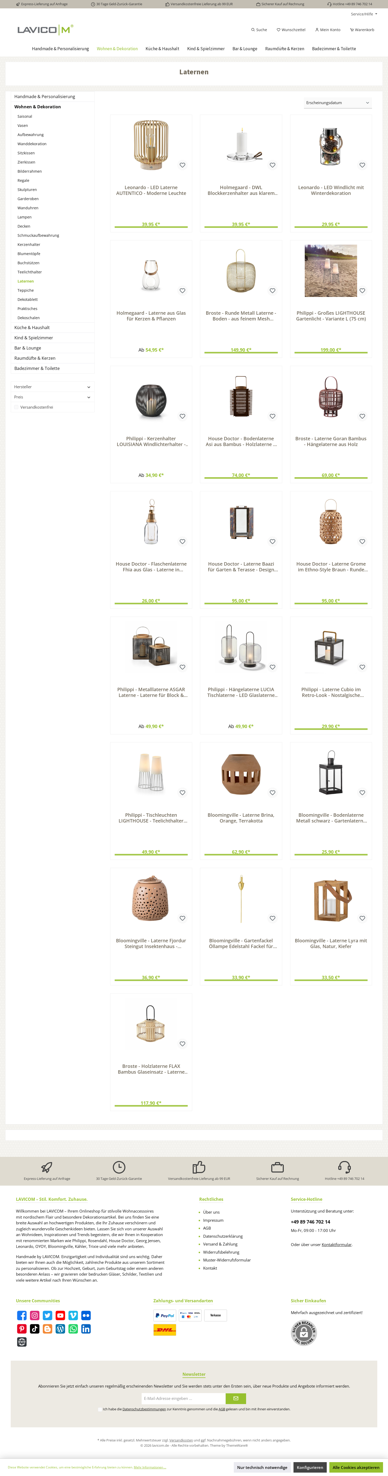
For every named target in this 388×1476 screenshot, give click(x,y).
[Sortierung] (338, 103)
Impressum (213, 1221)
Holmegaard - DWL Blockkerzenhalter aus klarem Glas (241, 190)
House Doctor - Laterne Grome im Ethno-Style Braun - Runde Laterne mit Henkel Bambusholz (331, 571)
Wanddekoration (32, 143)
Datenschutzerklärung (223, 1237)
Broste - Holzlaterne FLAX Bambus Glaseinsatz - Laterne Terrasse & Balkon (151, 1080)
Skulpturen (27, 189)
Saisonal (25, 116)
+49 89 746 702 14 (310, 1223)
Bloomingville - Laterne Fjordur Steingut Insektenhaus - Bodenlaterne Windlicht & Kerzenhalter (151, 953)
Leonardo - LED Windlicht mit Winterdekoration (331, 190)
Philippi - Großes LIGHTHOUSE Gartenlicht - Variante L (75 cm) (331, 317)
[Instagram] (35, 1317)
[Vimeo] (73, 1317)
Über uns (211, 1213)
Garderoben (28, 198)
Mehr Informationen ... (150, 1467)
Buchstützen (29, 262)
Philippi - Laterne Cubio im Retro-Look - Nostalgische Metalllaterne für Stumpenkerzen (331, 699)
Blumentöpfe (29, 253)
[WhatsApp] (73, 1330)
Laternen (26, 281)
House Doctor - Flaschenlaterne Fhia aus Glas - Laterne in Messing (151, 571)
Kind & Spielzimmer (33, 338)
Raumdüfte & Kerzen (35, 358)
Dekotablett (28, 299)
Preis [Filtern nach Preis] (52, 396)
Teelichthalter (30, 271)
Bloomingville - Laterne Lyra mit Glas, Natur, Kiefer (331, 953)
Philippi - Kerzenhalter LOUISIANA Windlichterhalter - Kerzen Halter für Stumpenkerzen (151, 444)
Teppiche (26, 290)
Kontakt (210, 1269)
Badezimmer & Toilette (37, 368)
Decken (24, 226)
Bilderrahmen (30, 171)
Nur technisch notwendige (262, 1467)
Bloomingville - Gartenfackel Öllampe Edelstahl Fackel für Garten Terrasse (241, 953)
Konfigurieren (310, 1467)
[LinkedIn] (86, 1330)
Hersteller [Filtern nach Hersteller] (52, 386)
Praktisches (27, 308)
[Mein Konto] (328, 29)
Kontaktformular (337, 1246)
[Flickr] (86, 1317)
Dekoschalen (29, 317)
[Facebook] (22, 1317)
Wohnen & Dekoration (37, 107)
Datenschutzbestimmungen (144, 1410)
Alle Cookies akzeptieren (356, 1467)
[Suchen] (259, 29)
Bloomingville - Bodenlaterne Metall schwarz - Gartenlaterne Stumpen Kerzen (331, 826)
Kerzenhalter (29, 244)
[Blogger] (47, 1330)
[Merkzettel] (291, 29)
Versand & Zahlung (220, 1245)
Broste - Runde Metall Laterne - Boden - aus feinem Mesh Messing (241, 317)
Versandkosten (181, 1442)
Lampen (25, 217)
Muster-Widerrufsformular (227, 1261)
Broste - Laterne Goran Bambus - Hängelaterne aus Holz (331, 444)
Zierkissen (26, 162)
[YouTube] (60, 1317)
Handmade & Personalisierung (44, 96)
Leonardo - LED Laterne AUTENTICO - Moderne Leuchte (151, 190)
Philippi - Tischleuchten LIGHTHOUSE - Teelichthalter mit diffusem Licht (151, 826)
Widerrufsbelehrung (221, 1253)
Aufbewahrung (31, 134)
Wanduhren (28, 207)
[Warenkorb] (360, 29)
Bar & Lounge (27, 348)
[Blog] (60, 1330)
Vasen (23, 125)
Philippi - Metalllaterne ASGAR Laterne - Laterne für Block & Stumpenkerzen (151, 699)
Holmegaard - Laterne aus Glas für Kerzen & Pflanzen (151, 317)
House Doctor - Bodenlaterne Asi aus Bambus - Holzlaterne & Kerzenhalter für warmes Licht (241, 444)
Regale (23, 180)
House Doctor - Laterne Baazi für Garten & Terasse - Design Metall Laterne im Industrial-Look (241, 571)
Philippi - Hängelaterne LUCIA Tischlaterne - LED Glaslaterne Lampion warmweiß (241, 699)
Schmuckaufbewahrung (38, 235)
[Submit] (235, 1400)
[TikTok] (35, 1330)
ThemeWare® (237, 1447)
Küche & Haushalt (32, 327)
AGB (207, 1229)
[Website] (22, 1344)
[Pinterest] (22, 1330)
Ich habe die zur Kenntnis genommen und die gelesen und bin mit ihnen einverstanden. (196, 1410)
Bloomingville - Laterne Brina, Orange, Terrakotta (241, 826)
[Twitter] (47, 1317)
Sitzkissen (26, 152)
